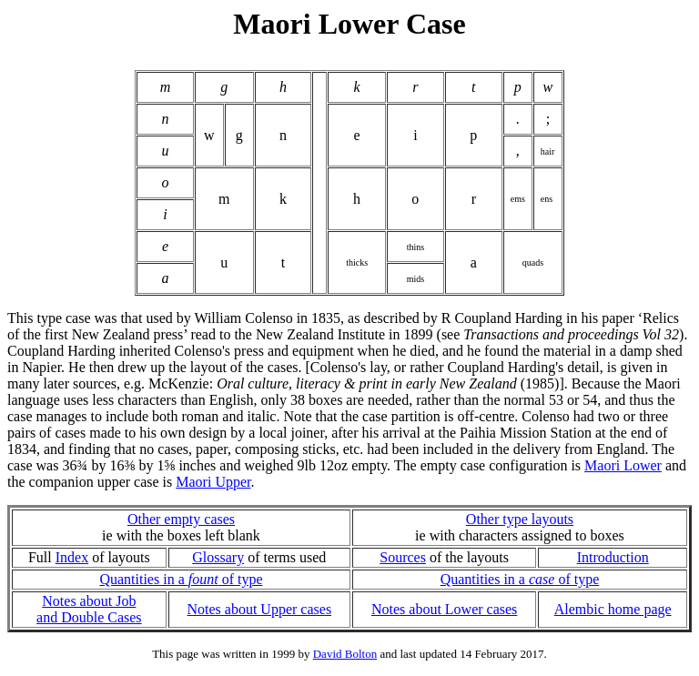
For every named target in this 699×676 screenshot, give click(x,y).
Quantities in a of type (180, 579)
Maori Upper (213, 481)
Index (72, 557)
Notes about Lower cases (444, 609)
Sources (403, 557)
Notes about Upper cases (259, 609)
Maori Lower (623, 465)
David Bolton (345, 654)
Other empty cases (181, 519)
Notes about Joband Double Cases (89, 609)
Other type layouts (519, 519)
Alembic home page (613, 609)
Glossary (218, 557)
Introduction (613, 557)
